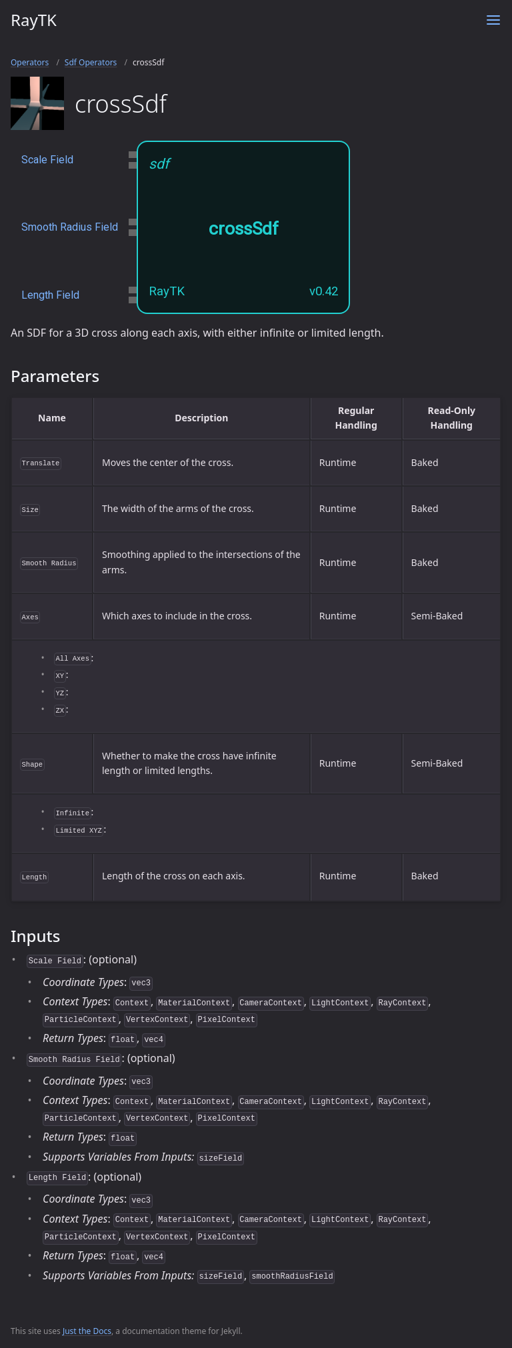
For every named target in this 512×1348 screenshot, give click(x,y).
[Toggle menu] (493, 20)
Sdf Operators (91, 62)
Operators (30, 62)
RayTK (34, 20)
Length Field (50, 295)
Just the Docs (87, 1331)
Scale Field (47, 159)
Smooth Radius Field (69, 227)
